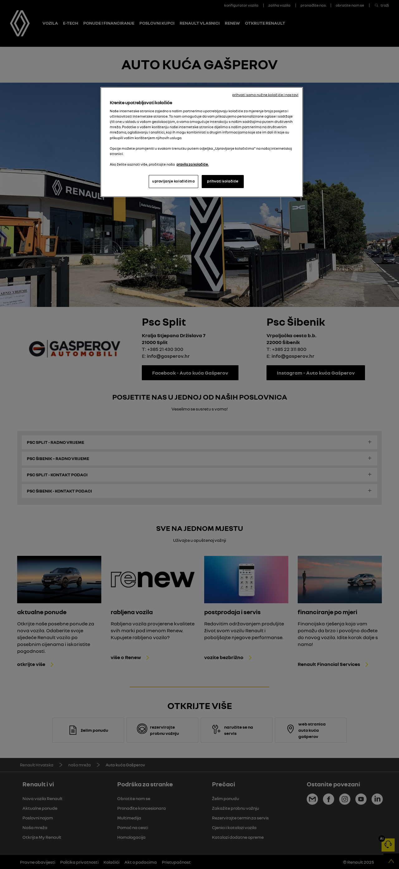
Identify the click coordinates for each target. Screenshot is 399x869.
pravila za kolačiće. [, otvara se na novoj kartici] (192, 164)
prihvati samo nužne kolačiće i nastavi (265, 95)
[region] (201, 142)
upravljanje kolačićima (173, 181)
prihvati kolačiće (222, 181)
